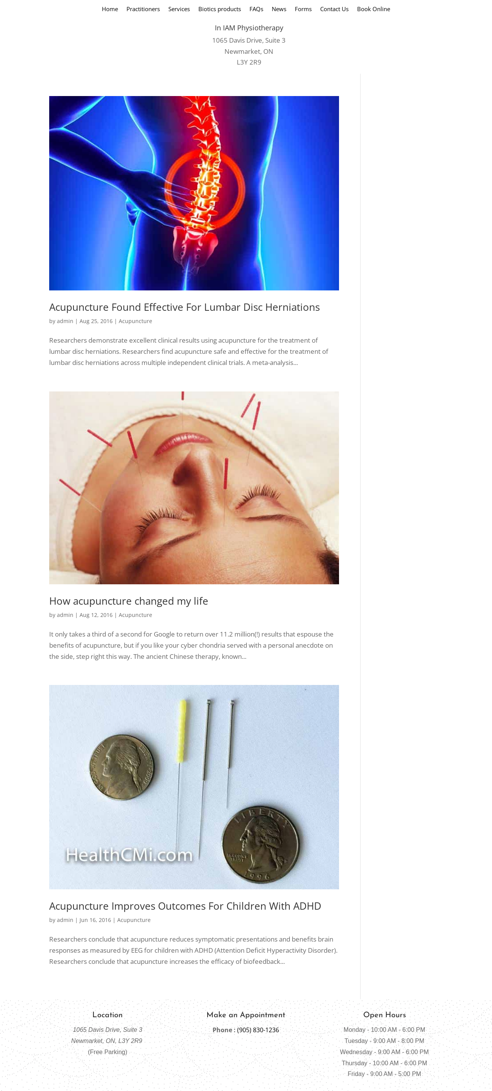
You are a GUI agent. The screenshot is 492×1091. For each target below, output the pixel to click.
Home (110, 9)
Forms (303, 9)
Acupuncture (135, 321)
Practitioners (143, 9)
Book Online (373, 9)
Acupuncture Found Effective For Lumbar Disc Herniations (184, 307)
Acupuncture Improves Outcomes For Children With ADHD (185, 906)
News (279, 9)
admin (65, 321)
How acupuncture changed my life (128, 601)
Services (179, 9)
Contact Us (334, 9)
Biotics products (219, 9)
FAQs (256, 9)
